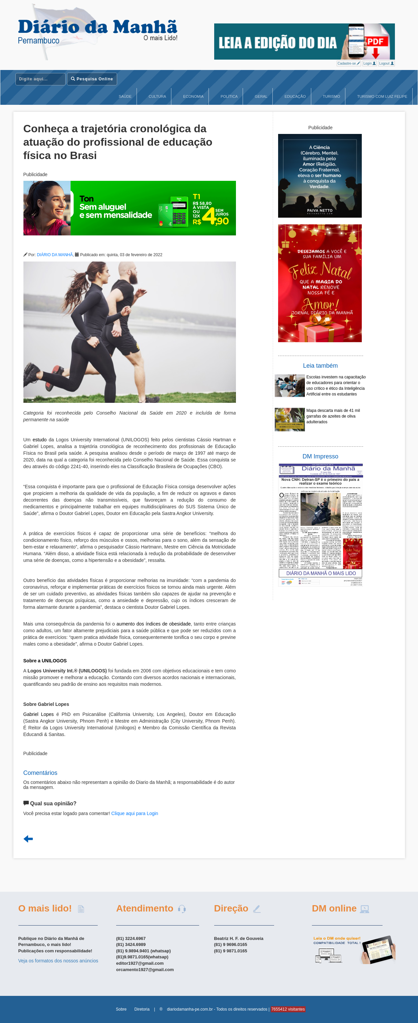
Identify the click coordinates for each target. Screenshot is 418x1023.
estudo (39, 439)
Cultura (157, 96)
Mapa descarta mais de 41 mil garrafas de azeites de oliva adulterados (333, 416)
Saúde (125, 96)
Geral (261, 96)
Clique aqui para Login (134, 813)
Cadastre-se (349, 63)
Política (229, 96)
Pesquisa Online (92, 79)
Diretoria (142, 1009)
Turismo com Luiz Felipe (382, 96)
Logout (386, 63)
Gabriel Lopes (38, 714)
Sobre (121, 1009)
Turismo (331, 96)
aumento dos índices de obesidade (153, 624)
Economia (193, 96)
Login (369, 63)
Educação (295, 96)
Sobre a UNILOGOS (45, 660)
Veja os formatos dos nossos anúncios (58, 960)
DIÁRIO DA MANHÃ (55, 254)
